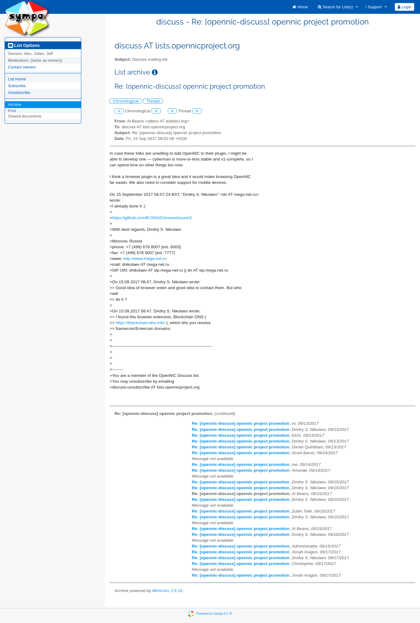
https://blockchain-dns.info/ (140, 322)
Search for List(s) (335, 7)
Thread (153, 101)
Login (404, 7)
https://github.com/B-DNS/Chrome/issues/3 (151, 217)
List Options (24, 45)
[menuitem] (300, 7)
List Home (17, 79)
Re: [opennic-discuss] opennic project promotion (240, 423)
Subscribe (17, 85)
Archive (14, 104)
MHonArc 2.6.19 (167, 590)
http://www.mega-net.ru (144, 258)
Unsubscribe (19, 92)
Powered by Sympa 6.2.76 (214, 613)
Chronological (125, 101)
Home (300, 7)
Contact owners (22, 67)
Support (373, 7)
